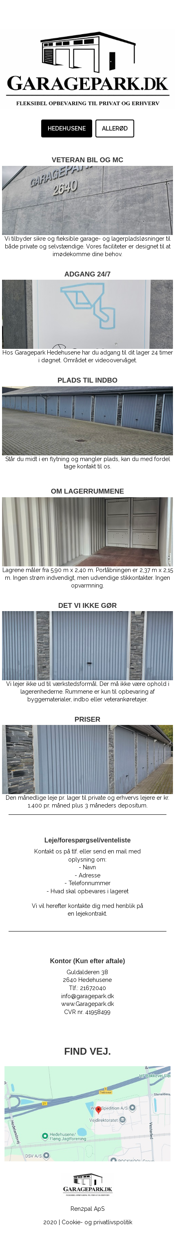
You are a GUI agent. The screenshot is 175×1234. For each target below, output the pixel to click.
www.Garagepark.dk (87, 1004)
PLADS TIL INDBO (87, 380)
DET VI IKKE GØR (87, 605)
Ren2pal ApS (87, 1209)
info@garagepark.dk (87, 996)
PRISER (87, 719)
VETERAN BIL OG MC (87, 160)
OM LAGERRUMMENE (87, 491)
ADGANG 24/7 (87, 274)
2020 (50, 1222)
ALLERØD (115, 128)
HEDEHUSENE (67, 128)
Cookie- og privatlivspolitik (97, 1222)
